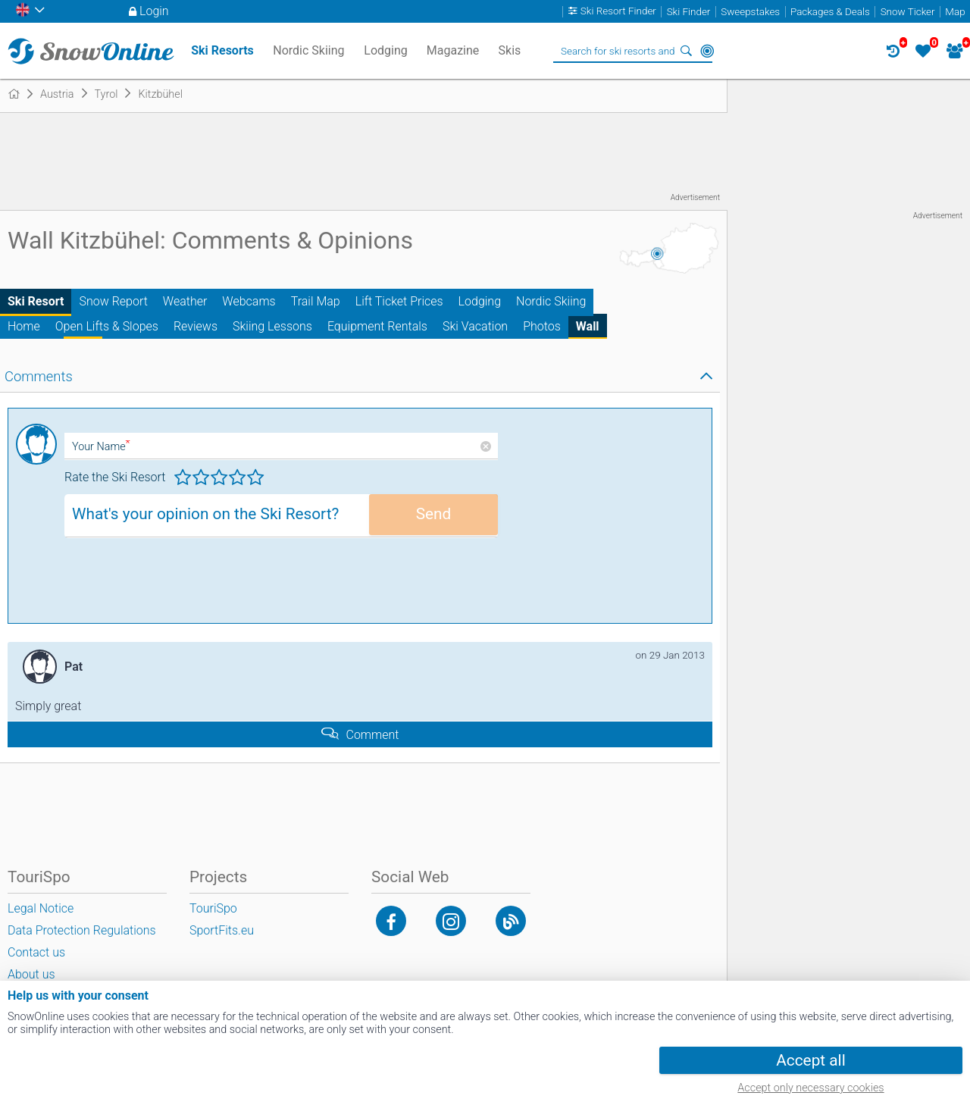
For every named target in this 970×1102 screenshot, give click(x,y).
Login (154, 11)
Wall (587, 326)
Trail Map (315, 301)
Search (686, 51)
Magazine (453, 50)
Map (955, 11)
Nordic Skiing (551, 301)
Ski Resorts (222, 50)
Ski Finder (689, 11)
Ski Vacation (475, 326)
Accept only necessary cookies (810, 1088)
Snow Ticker (908, 11)
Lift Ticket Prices (399, 301)
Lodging (479, 301)
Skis (510, 50)
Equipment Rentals (377, 326)
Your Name (101, 446)
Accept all (810, 1060)
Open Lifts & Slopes (106, 326)
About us (31, 974)
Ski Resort (36, 301)
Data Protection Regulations (82, 930)
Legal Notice (41, 908)
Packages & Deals (830, 11)
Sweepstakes (750, 11)
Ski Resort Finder (618, 11)
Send (434, 514)
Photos (542, 326)
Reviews (195, 326)
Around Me (707, 51)
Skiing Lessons (272, 326)
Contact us (36, 952)
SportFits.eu (221, 930)
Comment (372, 735)
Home (24, 326)
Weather (185, 301)
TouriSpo (213, 908)
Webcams (248, 301)
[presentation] (179, 585)
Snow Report (113, 301)
